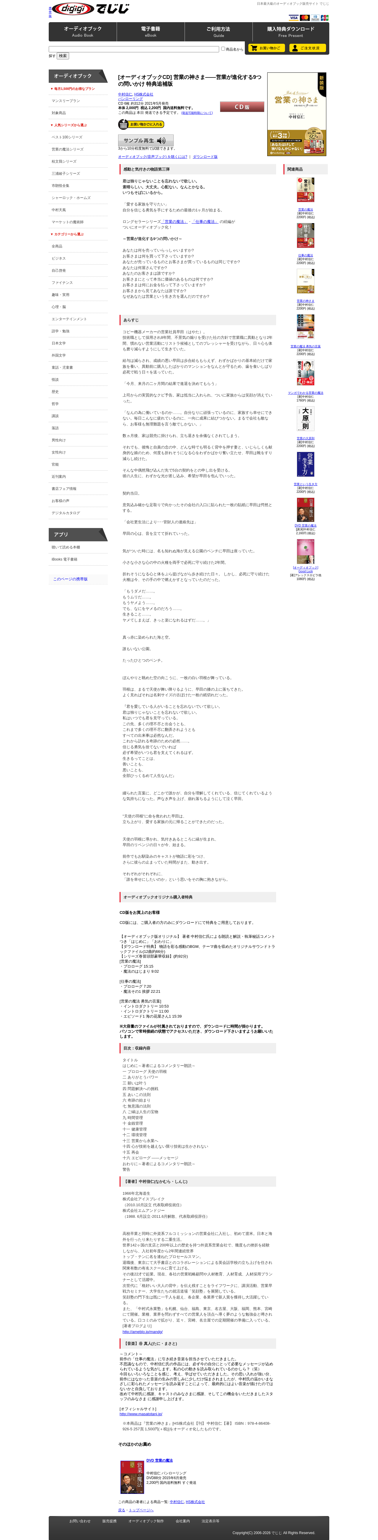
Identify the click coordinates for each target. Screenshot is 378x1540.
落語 (55, 428)
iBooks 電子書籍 (64, 559)
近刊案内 (59, 477)
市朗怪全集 (60, 186)
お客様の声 (60, 501)
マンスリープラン (66, 101)
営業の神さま (306, 300)
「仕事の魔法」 (205, 221)
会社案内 (183, 1521)
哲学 (55, 404)
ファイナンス (62, 283)
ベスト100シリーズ (67, 137)
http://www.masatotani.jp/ (141, 1414)
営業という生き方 (305, 484)
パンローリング (130, 99)
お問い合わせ (80, 1521)
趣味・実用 (60, 295)
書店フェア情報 (64, 489)
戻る (121, 1510)
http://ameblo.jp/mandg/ (143, 1332)
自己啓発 (59, 270)
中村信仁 (125, 94)
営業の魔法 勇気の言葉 (306, 346)
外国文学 (59, 355)
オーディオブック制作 (146, 1521)
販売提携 (109, 1521)
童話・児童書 (62, 367)
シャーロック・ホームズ (71, 198)
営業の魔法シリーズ (68, 149)
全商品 (57, 246)
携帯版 (50, 12)
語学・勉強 (60, 331)
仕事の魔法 (305, 255)
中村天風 (59, 210)
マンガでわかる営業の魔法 (305, 392)
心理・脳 (59, 307)
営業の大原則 (306, 438)
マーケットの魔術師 (68, 222)
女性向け (59, 452)
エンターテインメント (69, 319)
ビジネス (59, 258)
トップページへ (141, 1510)
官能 (55, 464)
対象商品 (59, 113)
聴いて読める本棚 (66, 547)
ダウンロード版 (205, 157)
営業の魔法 (305, 209)
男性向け (59, 440)
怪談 (55, 380)
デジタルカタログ (66, 513)
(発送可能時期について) (197, 112)
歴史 (55, 392)
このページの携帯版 (70, 579)
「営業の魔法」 (174, 221)
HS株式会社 (144, 94)
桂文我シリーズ (64, 161)
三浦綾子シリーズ (66, 173)
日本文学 (59, 343)
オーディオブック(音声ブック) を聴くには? (152, 157)
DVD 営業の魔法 (306, 525)
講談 (55, 416)
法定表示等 (210, 1521)
